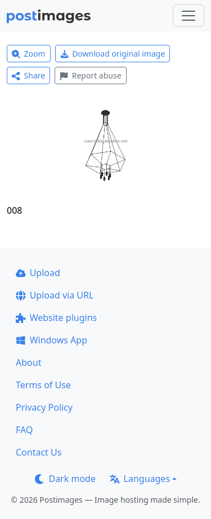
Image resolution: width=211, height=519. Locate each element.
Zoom (29, 53)
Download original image (112, 53)
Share (28, 75)
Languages (140, 478)
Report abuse (90, 75)
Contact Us (38, 452)
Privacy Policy (44, 407)
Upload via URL (54, 295)
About (28, 362)
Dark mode (65, 478)
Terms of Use (43, 385)
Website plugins (56, 317)
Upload (38, 273)
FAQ (24, 430)
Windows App (51, 340)
